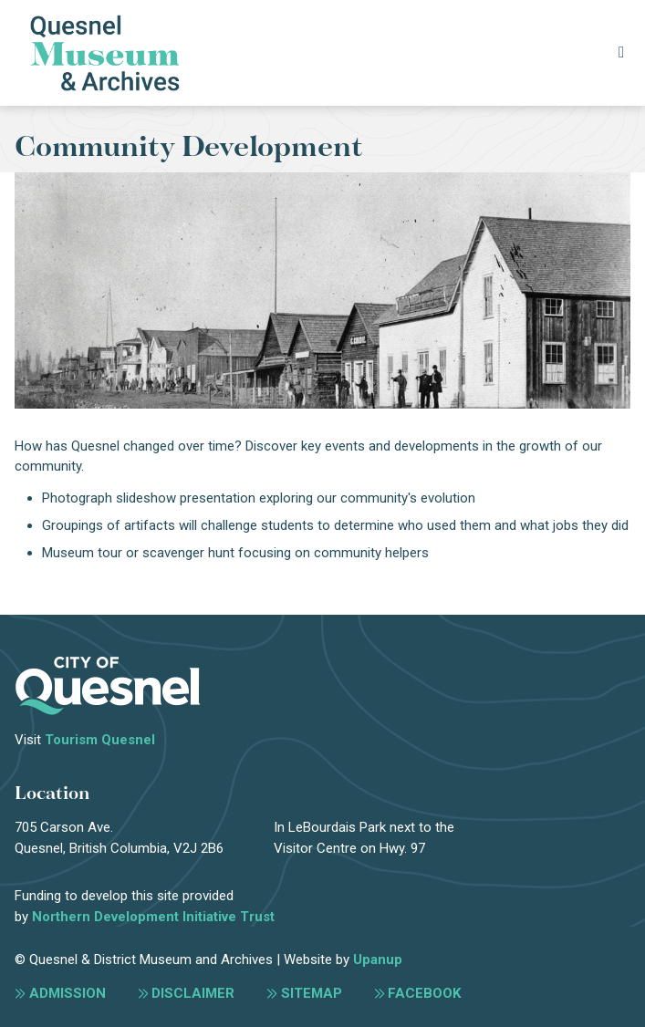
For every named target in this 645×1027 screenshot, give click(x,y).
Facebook (424, 993)
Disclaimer (192, 993)
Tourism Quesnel (100, 739)
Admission (67, 993)
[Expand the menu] (620, 52)
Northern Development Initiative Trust (153, 916)
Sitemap (311, 993)
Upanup (377, 959)
